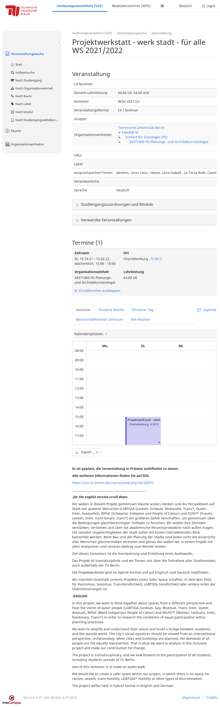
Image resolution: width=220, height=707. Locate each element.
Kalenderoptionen (89, 334)
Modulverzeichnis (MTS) (131, 6)
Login (208, 6)
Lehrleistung (133, 271)
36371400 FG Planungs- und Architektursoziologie (168, 141)
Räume (13, 131)
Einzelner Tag (143, 309)
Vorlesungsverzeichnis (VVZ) (80, 6)
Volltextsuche (22, 72)
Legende (206, 309)
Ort (126, 253)
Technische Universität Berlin (141, 127)
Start (16, 64)
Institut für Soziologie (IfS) (146, 137)
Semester (83, 309)
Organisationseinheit (92, 271)
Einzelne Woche (111, 309)
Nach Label (20, 104)
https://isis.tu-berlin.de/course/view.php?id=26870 (112, 482)
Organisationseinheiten (24, 144)
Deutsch (185, 6)
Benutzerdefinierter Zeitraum (99, 319)
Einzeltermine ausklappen (97, 290)
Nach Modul (21, 112)
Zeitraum (82, 253)
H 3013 (156, 259)
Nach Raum (21, 96)
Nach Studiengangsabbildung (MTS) (36, 120)
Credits (212, 697)
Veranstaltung (161, 33)
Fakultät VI (130, 132)
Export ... (86, 452)
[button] (159, 442)
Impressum (191, 697)
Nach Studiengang (26, 80)
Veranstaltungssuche (24, 54)
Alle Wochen (140, 319)
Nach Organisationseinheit (31, 88)
